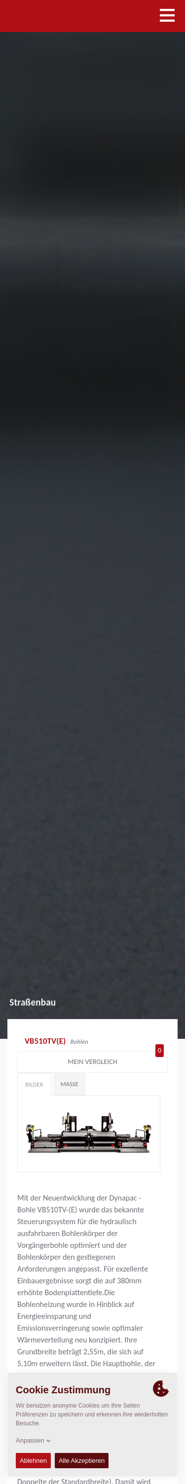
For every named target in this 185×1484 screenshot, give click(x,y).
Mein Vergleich (116, 1059)
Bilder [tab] (34, 1084)
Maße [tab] (69, 1084)
